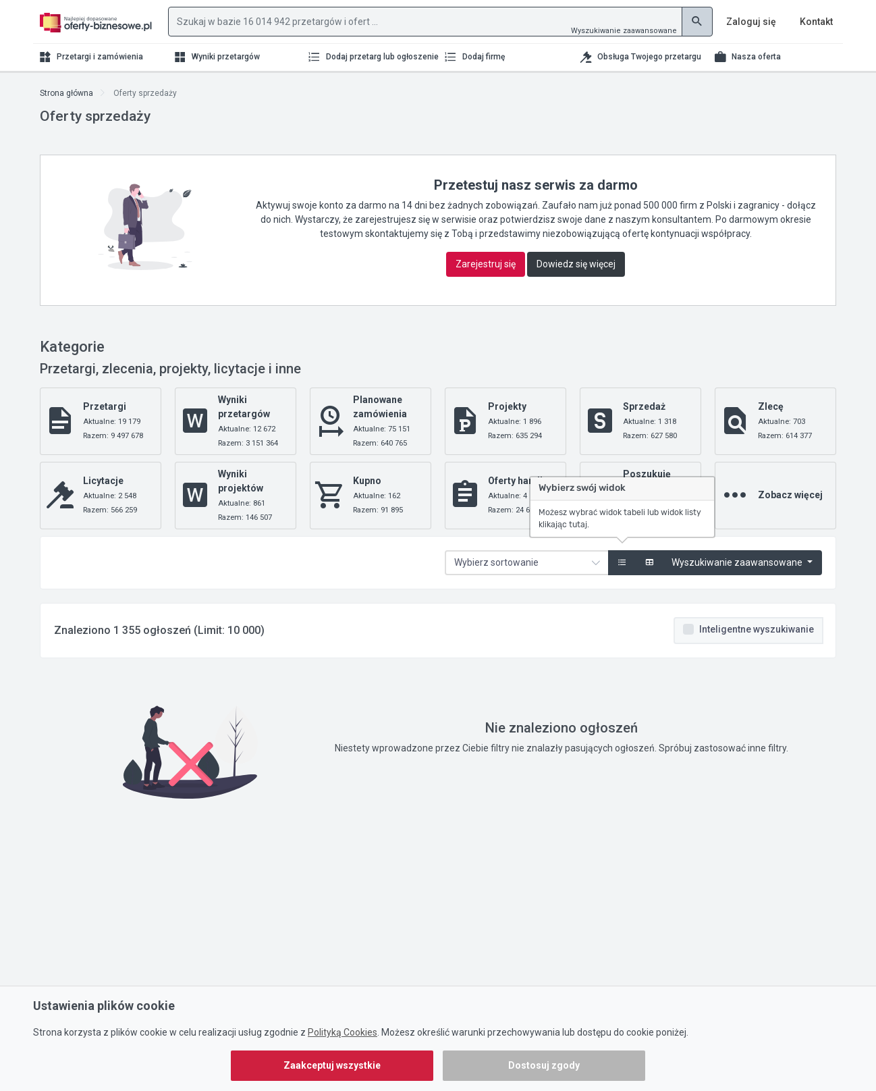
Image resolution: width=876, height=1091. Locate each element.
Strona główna (66, 93)
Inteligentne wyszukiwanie (756, 629)
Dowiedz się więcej (576, 264)
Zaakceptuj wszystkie (332, 1065)
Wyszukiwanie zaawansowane (624, 30)
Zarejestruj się (486, 264)
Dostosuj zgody (544, 1065)
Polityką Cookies (342, 1032)
